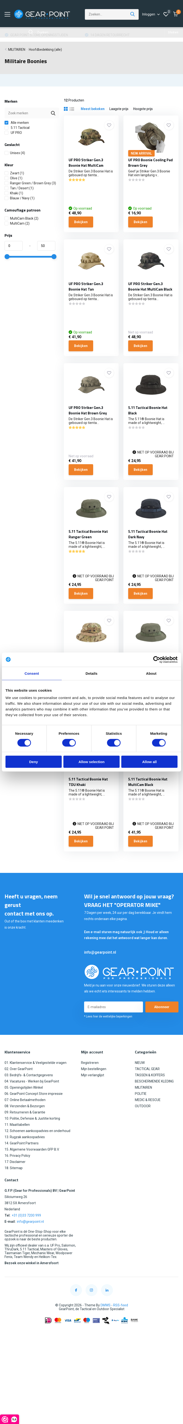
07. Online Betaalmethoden (25, 1100)
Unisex (15, 153)
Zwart (14, 173)
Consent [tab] (32, 673)
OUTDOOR (143, 1106)
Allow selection (91, 762)
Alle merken (17, 123)
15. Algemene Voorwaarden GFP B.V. (32, 1149)
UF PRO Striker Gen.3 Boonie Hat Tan (86, 286)
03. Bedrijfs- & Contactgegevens (29, 1075)
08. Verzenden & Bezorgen (25, 1106)
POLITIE (141, 1094)
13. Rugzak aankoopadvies (25, 1137)
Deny (33, 762)
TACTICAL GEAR (147, 1069)
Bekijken (81, 222)
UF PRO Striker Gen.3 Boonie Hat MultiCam (86, 162)
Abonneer (161, 1007)
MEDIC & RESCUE (148, 1100)
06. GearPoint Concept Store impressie (34, 1094)
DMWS (106, 1305)
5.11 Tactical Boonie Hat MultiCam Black (148, 781)
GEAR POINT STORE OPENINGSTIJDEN (119, 35)
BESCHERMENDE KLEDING (154, 1081)
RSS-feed (120, 1305)
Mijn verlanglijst (92, 1075)
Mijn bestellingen (93, 1069)
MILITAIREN (16, 49)
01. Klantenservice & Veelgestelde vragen (35, 1063)
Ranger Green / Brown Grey (30, 183)
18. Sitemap (14, 1168)
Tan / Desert (19, 188)
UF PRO (13, 133)
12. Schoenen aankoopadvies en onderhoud (37, 1131)
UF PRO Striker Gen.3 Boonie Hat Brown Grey (88, 410)
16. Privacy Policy (17, 1155)
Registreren (90, 1063)
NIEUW (140, 1063)
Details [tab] (91, 673)
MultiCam (17, 223)
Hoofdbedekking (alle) (45, 49)
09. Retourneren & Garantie (25, 1112)
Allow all (149, 762)
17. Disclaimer (15, 1162)
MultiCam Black (21, 218)
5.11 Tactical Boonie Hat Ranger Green (88, 534)
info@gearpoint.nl (100, 952)
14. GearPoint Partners (22, 1143)
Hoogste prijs (143, 109)
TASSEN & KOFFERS (150, 1075)
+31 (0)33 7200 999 (26, 1215)
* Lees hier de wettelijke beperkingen (108, 1016)
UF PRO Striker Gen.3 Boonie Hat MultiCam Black (150, 286)
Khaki (14, 193)
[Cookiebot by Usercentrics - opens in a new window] (157, 659)
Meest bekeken (93, 109)
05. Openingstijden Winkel (24, 1087)
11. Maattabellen (17, 1125)
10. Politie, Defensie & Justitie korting (32, 1118)
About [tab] (151, 673)
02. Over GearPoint (19, 1069)
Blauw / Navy (20, 198)
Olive (13, 178)
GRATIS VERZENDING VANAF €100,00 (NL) (41, 35)
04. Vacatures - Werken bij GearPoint (32, 1081)
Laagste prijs (118, 109)
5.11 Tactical (17, 128)
